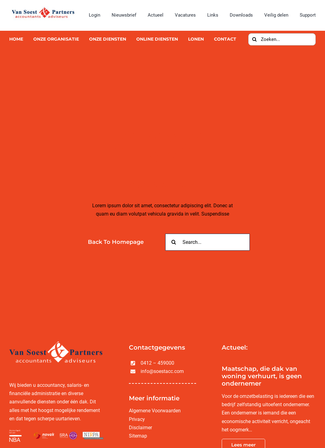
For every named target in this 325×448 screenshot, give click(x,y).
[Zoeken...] (282, 39)
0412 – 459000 (157, 363)
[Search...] (207, 242)
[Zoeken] (254, 39)
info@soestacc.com (162, 371)
